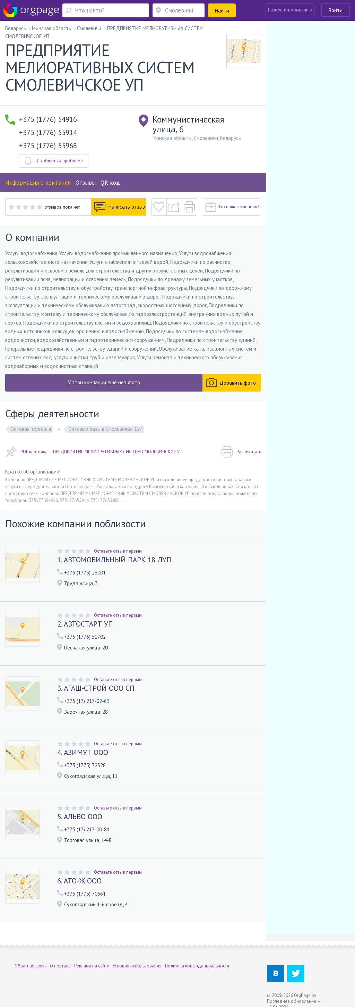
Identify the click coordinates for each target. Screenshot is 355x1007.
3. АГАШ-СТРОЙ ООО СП (96, 688)
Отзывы (86, 182)
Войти (336, 10)
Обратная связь (30, 966)
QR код (110, 182)
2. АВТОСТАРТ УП (85, 624)
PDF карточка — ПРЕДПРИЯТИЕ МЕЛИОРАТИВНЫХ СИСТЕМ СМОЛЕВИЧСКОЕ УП (93, 452)
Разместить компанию (290, 10)
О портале (60, 966)
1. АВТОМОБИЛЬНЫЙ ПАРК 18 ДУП (114, 559)
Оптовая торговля (30, 429)
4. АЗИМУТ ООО (82, 752)
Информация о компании (38, 182)
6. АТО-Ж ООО (79, 881)
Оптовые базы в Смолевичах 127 (105, 429)
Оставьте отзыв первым (118, 551)
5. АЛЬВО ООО (79, 816)
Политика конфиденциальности (197, 966)
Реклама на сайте (91, 966)
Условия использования (137, 966)
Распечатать (241, 452)
